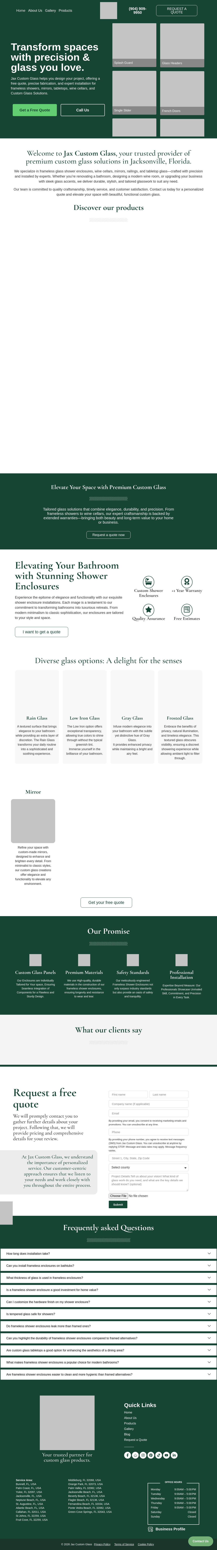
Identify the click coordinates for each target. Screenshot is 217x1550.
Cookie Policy (146, 1544)
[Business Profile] (150, 1529)
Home (20, 10)
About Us (35, 10)
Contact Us (201, 1541)
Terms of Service (124, 1544)
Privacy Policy (102, 1544)
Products (65, 10)
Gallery (50, 10)
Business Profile (170, 1529)
